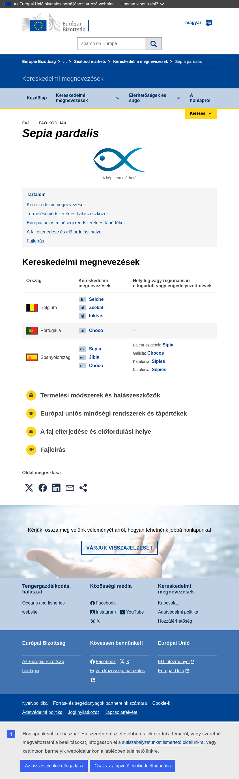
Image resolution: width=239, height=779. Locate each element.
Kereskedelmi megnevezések (140, 61)
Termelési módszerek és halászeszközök (68, 213)
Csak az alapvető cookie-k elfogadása (132, 765)
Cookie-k (161, 703)
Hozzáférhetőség (175, 621)
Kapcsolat (168, 603)
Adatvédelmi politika (178, 612)
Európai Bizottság (39, 61)
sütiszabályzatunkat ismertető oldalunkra (163, 742)
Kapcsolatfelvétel (121, 712)
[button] (29, 487)
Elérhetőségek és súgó (147, 98)
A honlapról (200, 98)
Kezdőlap (37, 97)
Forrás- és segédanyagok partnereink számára (100, 703)
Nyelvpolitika (35, 703)
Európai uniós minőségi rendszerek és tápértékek (76, 222)
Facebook (103, 661)
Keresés (153, 44)
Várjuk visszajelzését (119, 548)
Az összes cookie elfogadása (54, 765)
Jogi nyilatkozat (83, 712)
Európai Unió (171, 670)
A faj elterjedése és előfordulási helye (64, 231)
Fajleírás (35, 241)
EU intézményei (174, 661)
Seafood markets (90, 61)
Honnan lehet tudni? (142, 3)
